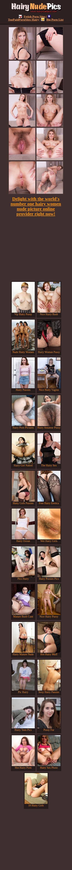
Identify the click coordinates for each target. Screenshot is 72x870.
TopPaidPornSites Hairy (29, 18)
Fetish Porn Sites (32, 16)
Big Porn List (52, 19)
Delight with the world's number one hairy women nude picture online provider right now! (36, 206)
